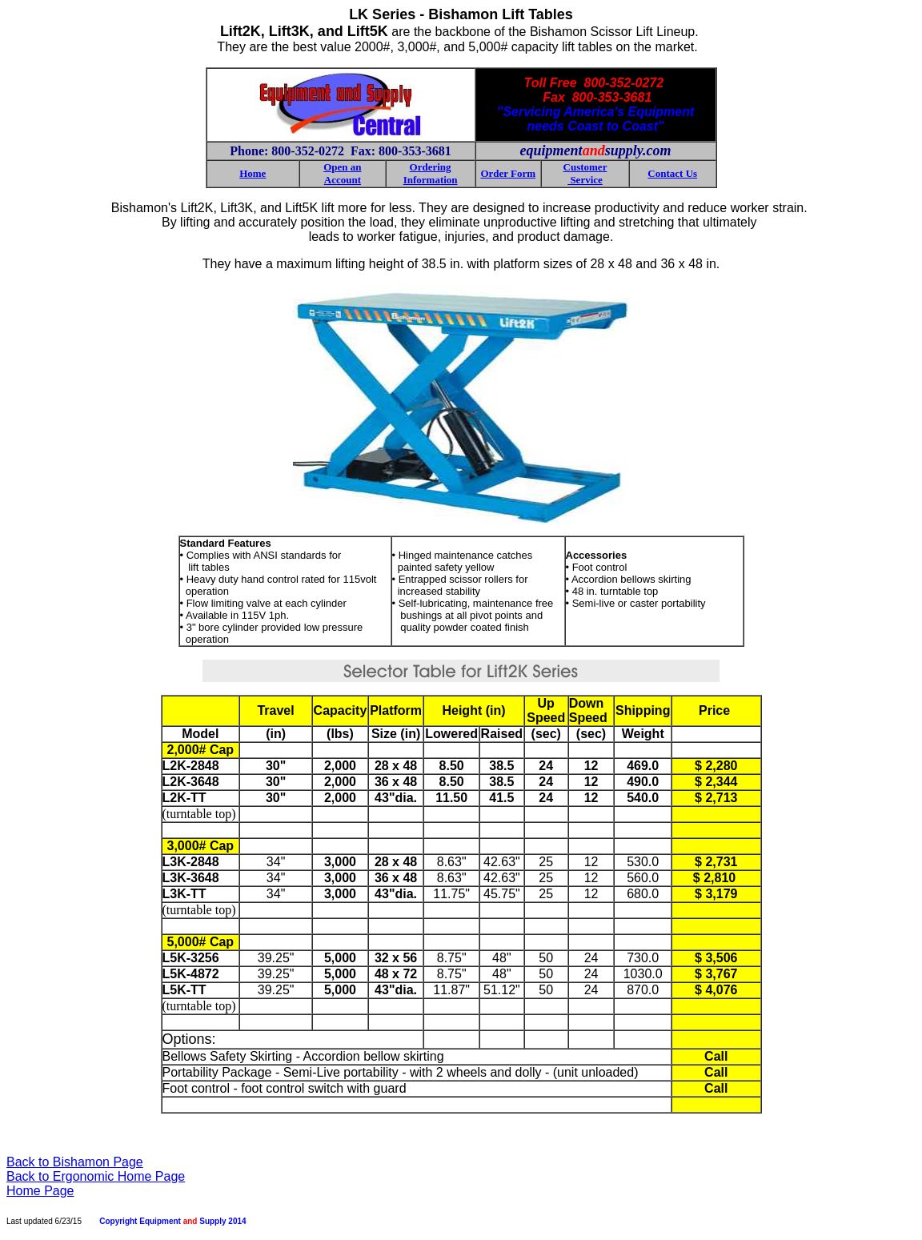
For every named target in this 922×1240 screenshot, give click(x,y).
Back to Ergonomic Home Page (95, 1176)
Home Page (40, 1191)
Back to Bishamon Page (74, 1162)
